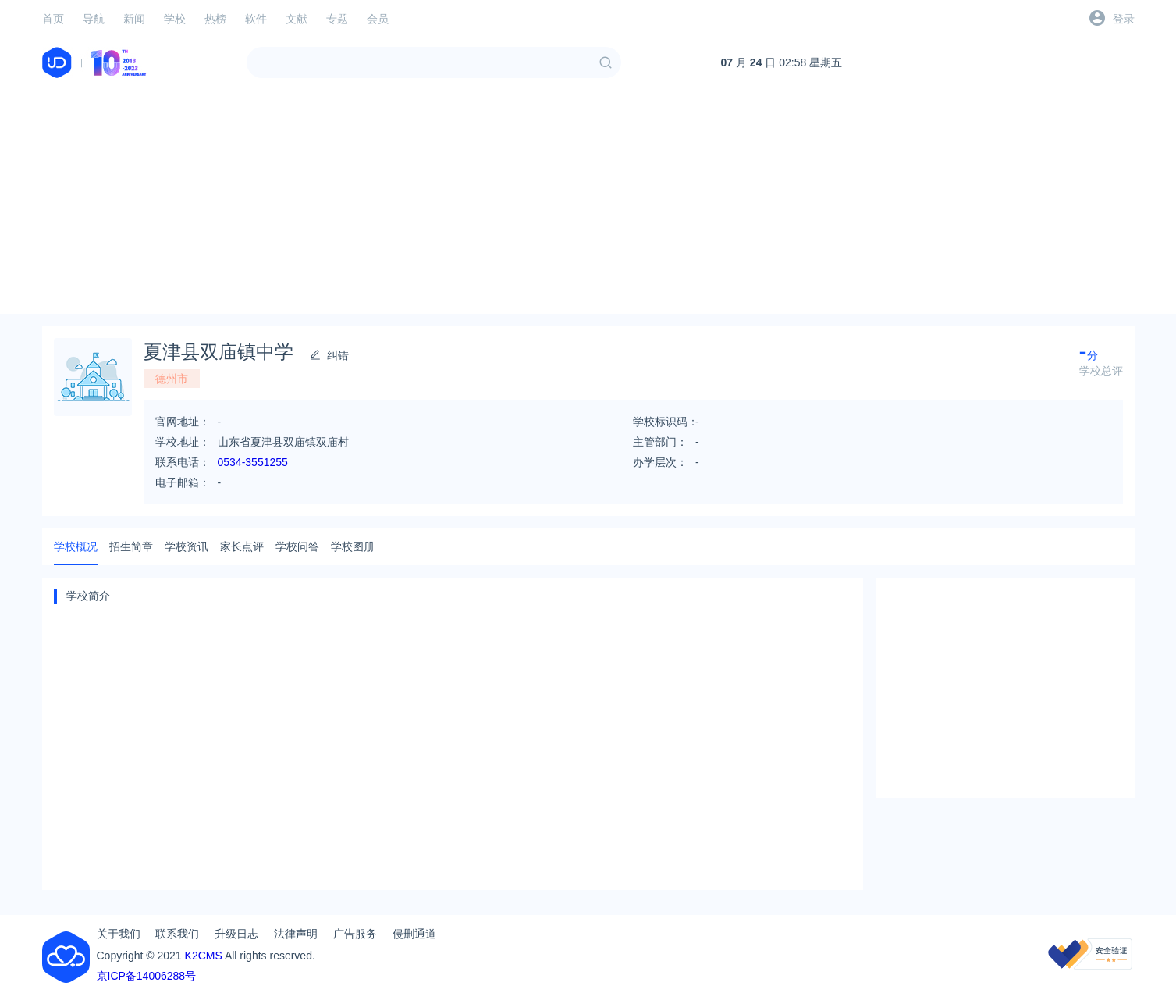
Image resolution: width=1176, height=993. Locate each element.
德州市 (171, 378)
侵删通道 (414, 933)
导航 (94, 18)
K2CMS (203, 955)
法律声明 (296, 933)
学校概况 (76, 546)
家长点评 (242, 546)
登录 (1124, 18)
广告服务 (355, 933)
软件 (256, 18)
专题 (337, 18)
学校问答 (297, 546)
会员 (378, 18)
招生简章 (131, 546)
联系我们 (177, 933)
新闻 (134, 18)
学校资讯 (186, 546)
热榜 (215, 18)
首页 (53, 18)
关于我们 (118, 933)
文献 (296, 18)
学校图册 (353, 546)
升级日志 (236, 933)
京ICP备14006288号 (147, 976)
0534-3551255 (253, 462)
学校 (175, 18)
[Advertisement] (588, 204)
